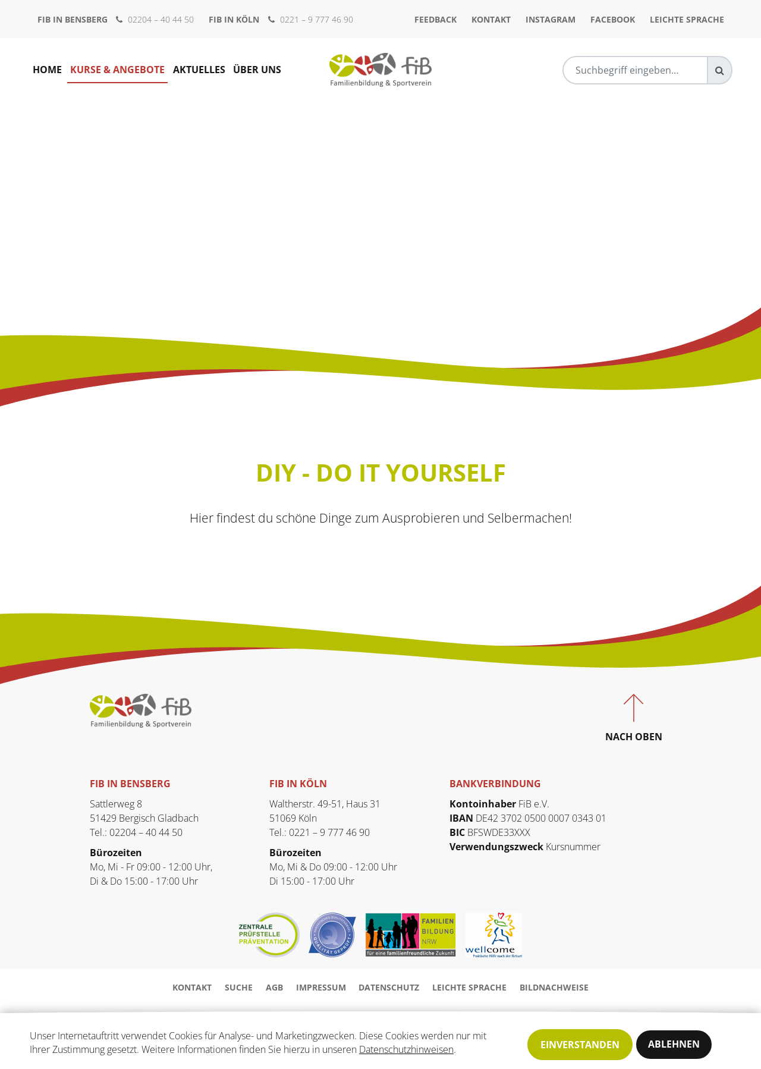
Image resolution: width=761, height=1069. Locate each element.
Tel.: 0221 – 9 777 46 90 (319, 832)
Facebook (612, 19)
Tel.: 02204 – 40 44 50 (136, 832)
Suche (239, 987)
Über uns (258, 70)
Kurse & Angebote (117, 70)
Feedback (435, 19)
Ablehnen (674, 1044)
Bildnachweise (554, 987)
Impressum (321, 987)
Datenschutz (389, 987)
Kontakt (491, 19)
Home (47, 70)
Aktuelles (199, 70)
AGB (274, 987)
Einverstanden (580, 1044)
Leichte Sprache (687, 19)
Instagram (551, 19)
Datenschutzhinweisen (406, 1050)
